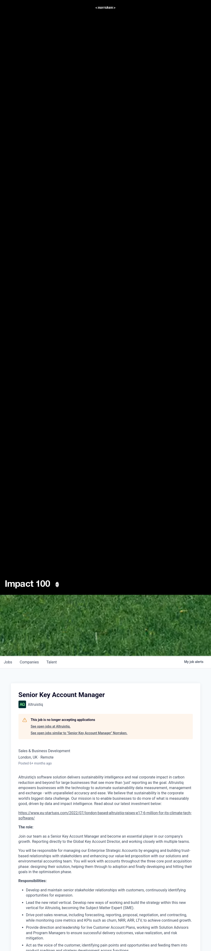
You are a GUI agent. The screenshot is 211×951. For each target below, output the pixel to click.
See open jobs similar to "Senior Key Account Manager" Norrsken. (79, 733)
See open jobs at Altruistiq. (51, 726)
